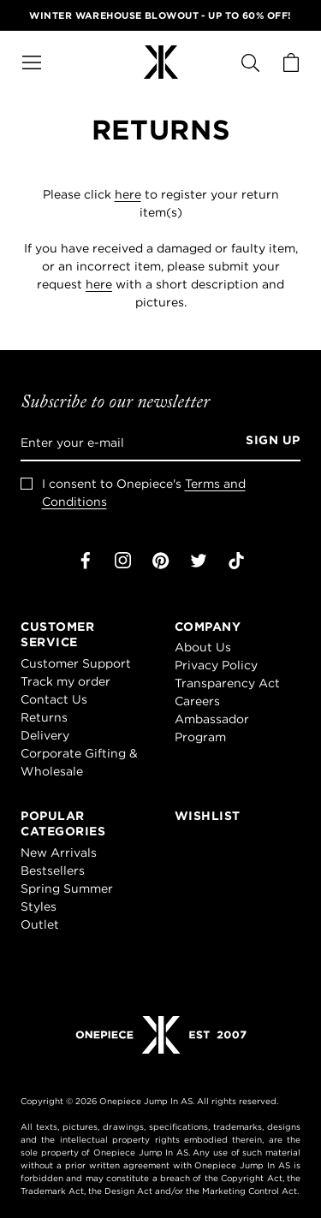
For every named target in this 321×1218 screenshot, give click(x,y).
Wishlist (208, 815)
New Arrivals (59, 852)
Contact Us (54, 699)
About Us (203, 647)
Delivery (45, 735)
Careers (197, 701)
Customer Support (76, 663)
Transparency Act (227, 683)
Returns (44, 717)
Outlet (40, 924)
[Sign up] (267, 442)
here (128, 194)
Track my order (65, 681)
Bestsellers (53, 870)
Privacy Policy (216, 665)
